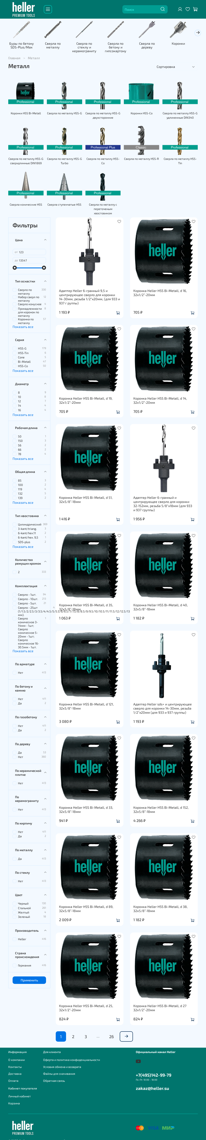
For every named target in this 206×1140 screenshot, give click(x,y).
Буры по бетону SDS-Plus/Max (22, 46)
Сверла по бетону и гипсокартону (119, 46)
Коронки (184, 44)
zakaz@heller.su (152, 1085)
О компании (16, 1056)
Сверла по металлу (54, 46)
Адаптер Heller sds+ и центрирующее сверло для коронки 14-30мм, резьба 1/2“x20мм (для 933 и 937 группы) (162, 705)
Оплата (13, 1077)
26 (111, 1033)
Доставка (14, 1071)
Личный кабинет (19, 1093)
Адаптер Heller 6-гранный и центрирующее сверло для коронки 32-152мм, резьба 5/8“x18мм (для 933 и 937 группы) (162, 500)
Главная (14, 55)
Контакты (15, 1063)
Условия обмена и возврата (62, 1063)
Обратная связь (54, 1077)
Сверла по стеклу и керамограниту (87, 46)
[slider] (15, 265)
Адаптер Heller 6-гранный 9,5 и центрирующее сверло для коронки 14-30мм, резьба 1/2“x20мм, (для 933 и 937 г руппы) (89, 294)
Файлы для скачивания (59, 1071)
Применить (29, 977)
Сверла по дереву (152, 46)
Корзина (14, 1100)
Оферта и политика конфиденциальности (71, 1056)
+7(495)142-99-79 (153, 1071)
